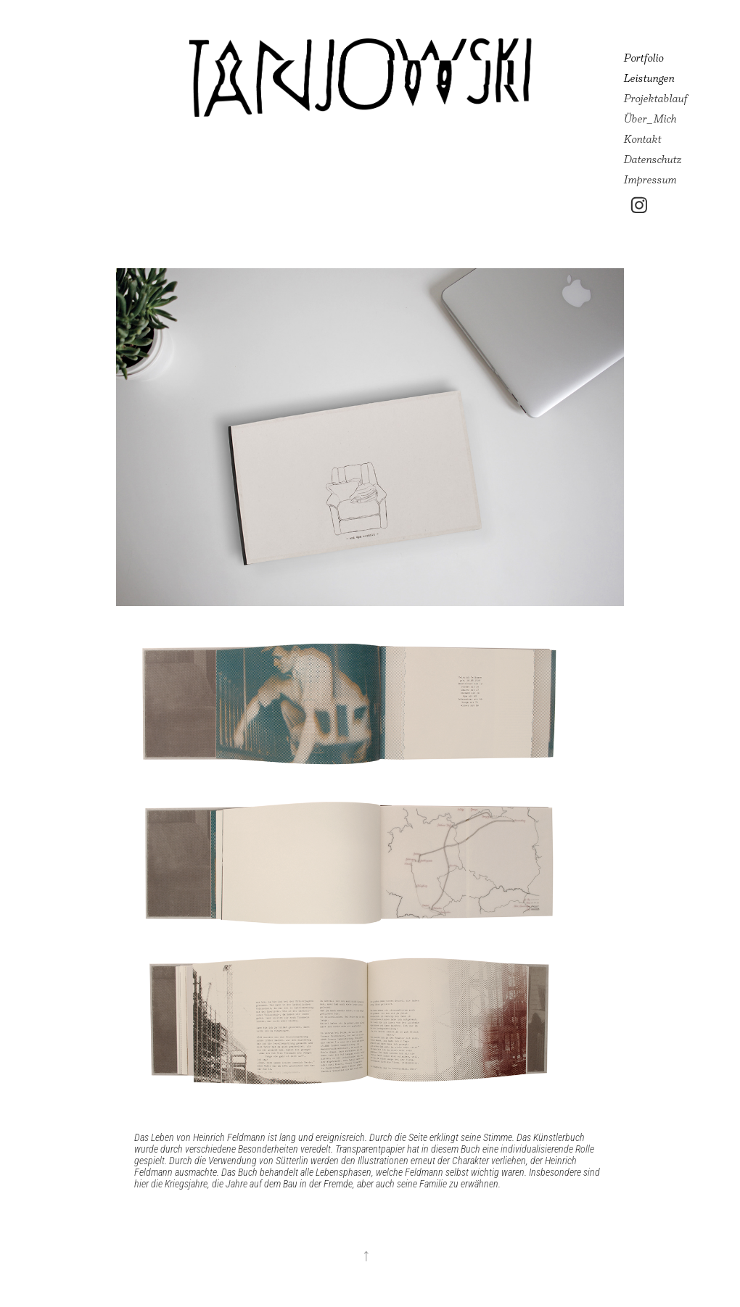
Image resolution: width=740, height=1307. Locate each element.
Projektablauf (656, 98)
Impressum (650, 179)
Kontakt (643, 139)
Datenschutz (653, 159)
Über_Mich (650, 118)
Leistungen (649, 78)
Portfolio (644, 58)
